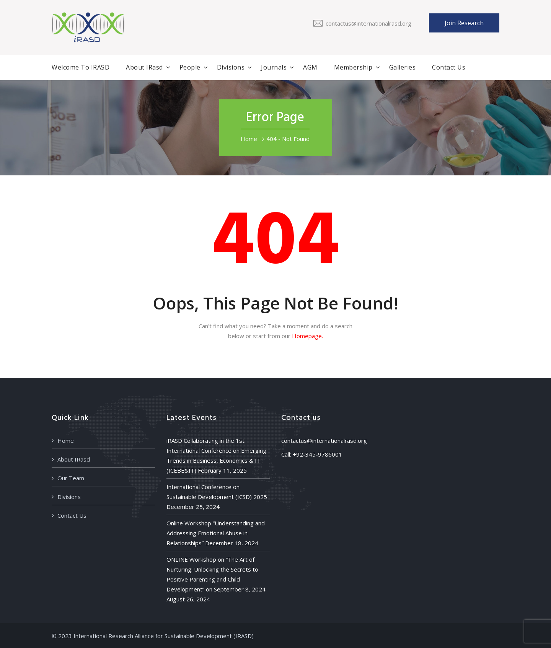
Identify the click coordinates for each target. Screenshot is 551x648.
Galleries (402, 67)
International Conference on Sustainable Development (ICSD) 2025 (216, 492)
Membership (353, 67)
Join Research (464, 23)
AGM (310, 67)
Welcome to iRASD (80, 67)
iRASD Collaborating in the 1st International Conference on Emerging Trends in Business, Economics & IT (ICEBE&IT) (216, 455)
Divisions (231, 67)
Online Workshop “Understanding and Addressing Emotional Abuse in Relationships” (215, 533)
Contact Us (448, 67)
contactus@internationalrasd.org (368, 23)
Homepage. (307, 336)
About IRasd (144, 67)
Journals (274, 67)
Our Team (70, 478)
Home (249, 139)
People (190, 67)
